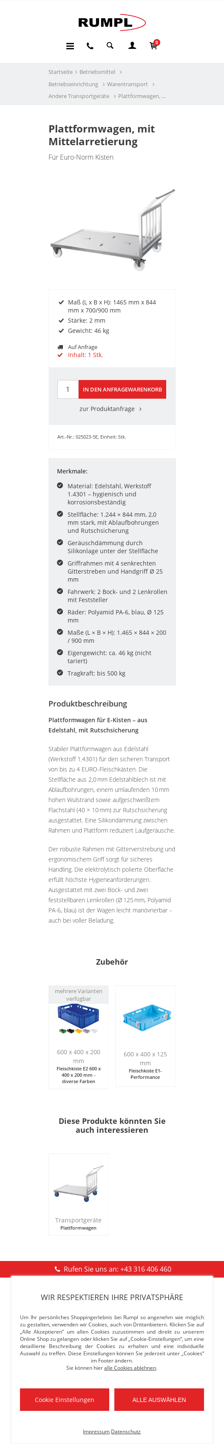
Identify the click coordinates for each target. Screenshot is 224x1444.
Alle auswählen (159, 1399)
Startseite (60, 72)
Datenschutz (126, 1431)
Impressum (96, 1431)
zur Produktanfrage (112, 409)
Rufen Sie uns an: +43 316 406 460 (112, 1269)
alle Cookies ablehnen (130, 1367)
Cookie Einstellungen (64, 1400)
